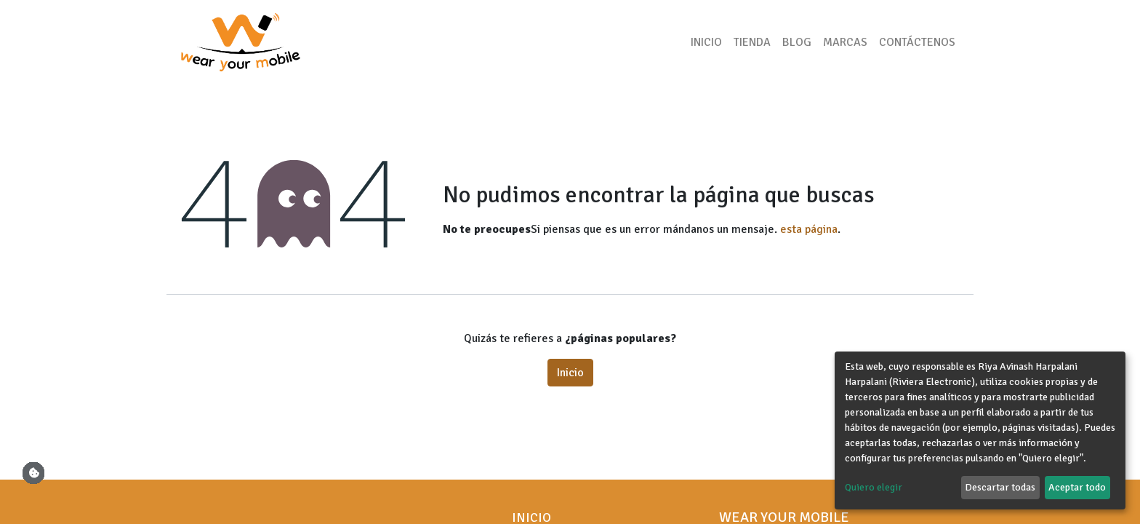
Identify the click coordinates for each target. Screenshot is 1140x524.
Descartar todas (1000, 487)
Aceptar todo (1077, 487)
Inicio (570, 372)
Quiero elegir (873, 487)
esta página (809, 229)
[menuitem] (701, 42)
